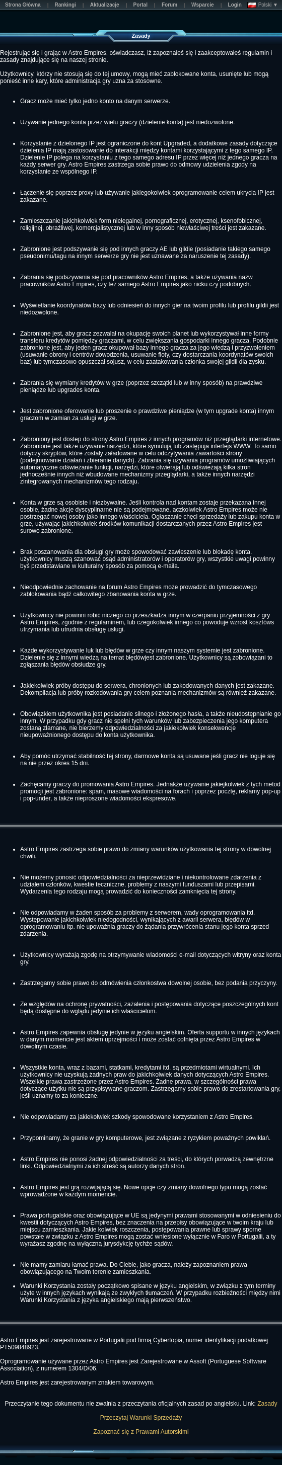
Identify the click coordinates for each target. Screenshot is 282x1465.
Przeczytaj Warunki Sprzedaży (141, 1417)
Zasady (267, 1403)
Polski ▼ (262, 5)
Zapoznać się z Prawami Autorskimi (140, 1431)
